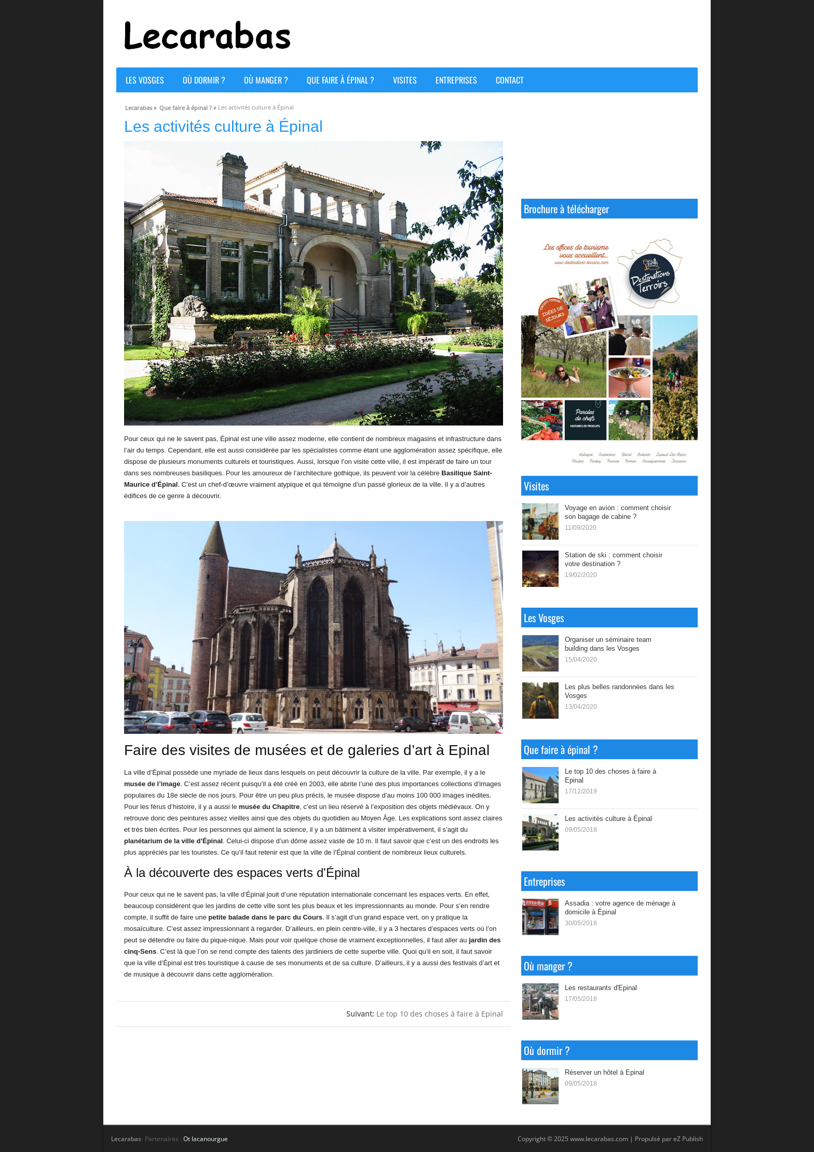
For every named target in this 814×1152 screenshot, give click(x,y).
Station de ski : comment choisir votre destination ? (613, 559)
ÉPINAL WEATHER (609, 149)
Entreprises (456, 80)
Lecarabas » (140, 106)
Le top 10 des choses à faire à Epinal (424, 1014)
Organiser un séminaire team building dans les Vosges (608, 643)
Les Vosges (145, 80)
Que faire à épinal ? (340, 80)
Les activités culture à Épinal (608, 818)
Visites (405, 80)
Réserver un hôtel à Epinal (604, 1072)
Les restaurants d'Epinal (601, 987)
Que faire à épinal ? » (187, 106)
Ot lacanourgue (205, 1138)
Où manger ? (266, 80)
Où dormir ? (204, 80)
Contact (510, 80)
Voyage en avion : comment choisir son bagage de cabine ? (618, 511)
